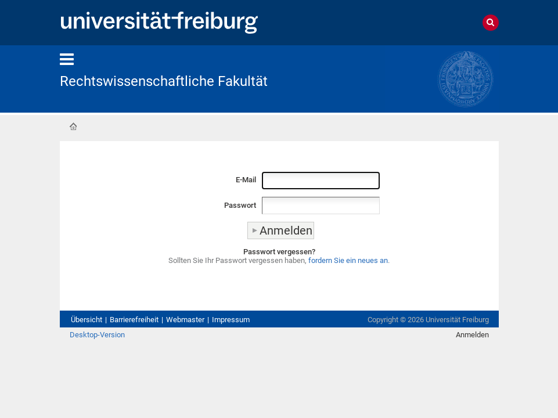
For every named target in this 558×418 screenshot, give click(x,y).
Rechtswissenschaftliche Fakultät (164, 81)
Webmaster (185, 319)
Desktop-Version (97, 334)
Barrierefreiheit (134, 319)
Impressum (231, 319)
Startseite (73, 126)
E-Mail (246, 179)
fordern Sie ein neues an (348, 260)
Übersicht (86, 319)
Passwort (240, 205)
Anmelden (472, 334)
